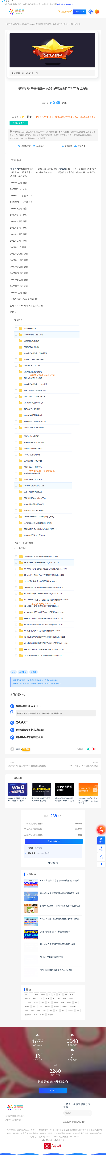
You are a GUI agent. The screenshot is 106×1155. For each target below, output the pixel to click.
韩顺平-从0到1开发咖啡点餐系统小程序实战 (60, 906)
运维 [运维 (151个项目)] (78, 1010)
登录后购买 (53, 841)
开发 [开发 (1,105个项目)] (76, 1002)
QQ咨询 (53, 862)
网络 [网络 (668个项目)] (63, 1010)
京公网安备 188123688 (69, 1136)
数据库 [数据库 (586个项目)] (65, 1006)
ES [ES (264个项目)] (49, 994)
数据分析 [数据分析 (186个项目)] (56, 1006)
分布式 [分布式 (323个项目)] (36, 1002)
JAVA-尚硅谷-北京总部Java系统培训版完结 (59, 880)
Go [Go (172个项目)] (54, 994)
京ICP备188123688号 (48, 1136)
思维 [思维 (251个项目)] (34, 1006)
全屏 (101, 857)
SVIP (101, 829)
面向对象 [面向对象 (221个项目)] (28, 1015)
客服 (101, 849)
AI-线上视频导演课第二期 (51, 957)
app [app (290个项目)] (36, 994)
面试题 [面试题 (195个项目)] (42, 1015)
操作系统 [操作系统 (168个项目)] (47, 1006)
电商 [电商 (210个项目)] (51, 1010)
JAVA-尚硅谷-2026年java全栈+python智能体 (60, 918)
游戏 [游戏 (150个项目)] (38, 1010)
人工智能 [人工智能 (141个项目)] (28, 1002)
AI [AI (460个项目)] (26, 994)
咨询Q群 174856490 (64, 4)
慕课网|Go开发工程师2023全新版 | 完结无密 (27, 765)
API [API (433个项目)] (31, 994)
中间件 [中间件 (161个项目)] (71, 998)
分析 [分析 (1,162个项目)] (43, 1002)
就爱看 (17, 24)
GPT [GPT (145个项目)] (60, 994)
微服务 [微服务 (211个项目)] (27, 1006)
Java (32, 24)
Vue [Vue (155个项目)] (58, 998)
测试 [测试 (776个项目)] (32, 1010)
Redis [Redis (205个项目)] (34, 998)
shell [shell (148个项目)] (40, 998)
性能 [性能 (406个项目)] (40, 1006)
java (13, 672)
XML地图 (47, 1140)
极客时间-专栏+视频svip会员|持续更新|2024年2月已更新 (40, 683)
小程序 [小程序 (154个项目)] (69, 1002)
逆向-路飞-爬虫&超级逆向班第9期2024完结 (64, 799)
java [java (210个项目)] (66, 994)
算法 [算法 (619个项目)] (57, 1010)
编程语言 (25, 24)
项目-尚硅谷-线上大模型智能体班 (55, 931)
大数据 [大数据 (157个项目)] (56, 1002)
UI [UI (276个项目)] (53, 998)
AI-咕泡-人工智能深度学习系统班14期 (57, 944)
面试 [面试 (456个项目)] (35, 1015)
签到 (101, 840)
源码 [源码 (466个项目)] (44, 1010)
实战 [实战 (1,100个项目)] (62, 1002)
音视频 (62, 168)
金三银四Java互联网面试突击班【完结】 (41, 799)
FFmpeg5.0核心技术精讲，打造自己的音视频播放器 (88, 800)
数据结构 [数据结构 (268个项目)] (72, 1006)
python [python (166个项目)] (27, 998)
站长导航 (59, 1140)
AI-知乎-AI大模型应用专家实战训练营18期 (59, 893)
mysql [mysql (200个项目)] (72, 994)
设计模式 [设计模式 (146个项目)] (70, 1010)
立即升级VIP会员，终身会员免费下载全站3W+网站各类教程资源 (66, 117)
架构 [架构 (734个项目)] (26, 1010)
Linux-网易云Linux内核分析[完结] (83, 765)
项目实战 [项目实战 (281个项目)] (50, 1015)
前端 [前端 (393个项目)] (49, 1002)
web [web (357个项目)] (64, 998)
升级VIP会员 (19, 123)
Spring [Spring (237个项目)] (47, 998)
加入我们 (53, 1090)
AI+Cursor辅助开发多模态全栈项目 (56, 969)
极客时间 (14, 168)
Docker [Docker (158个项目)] (43, 994)
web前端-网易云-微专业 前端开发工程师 (17, 799)
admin (19, 748)
